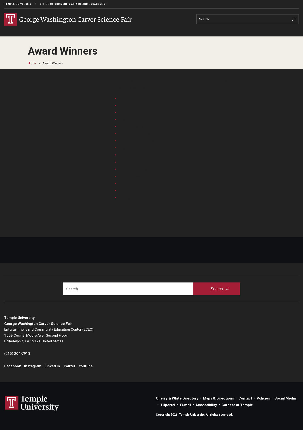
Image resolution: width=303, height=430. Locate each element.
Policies (263, 398)
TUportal (167, 405)
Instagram (32, 366)
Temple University (17, 4)
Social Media (285, 398)
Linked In (52, 366)
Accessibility (206, 405)
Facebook (12, 366)
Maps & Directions (218, 398)
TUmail (185, 405)
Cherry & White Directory (177, 398)
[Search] (247, 19)
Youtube (86, 366)
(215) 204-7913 (17, 353)
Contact (245, 398)
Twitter (69, 366)
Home (32, 63)
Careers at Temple (237, 405)
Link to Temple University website (32, 403)
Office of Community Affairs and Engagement (73, 4)
